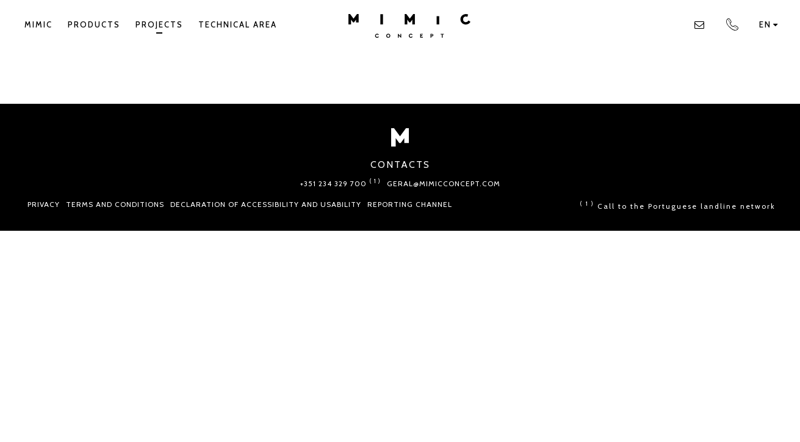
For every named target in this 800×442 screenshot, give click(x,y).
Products (94, 24)
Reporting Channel (409, 204)
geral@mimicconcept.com (443, 183)
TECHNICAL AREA (237, 24)
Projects (159, 27)
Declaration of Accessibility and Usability (265, 204)
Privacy (43, 204)
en (769, 24)
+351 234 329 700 (340, 183)
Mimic (38, 24)
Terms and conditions (115, 204)
